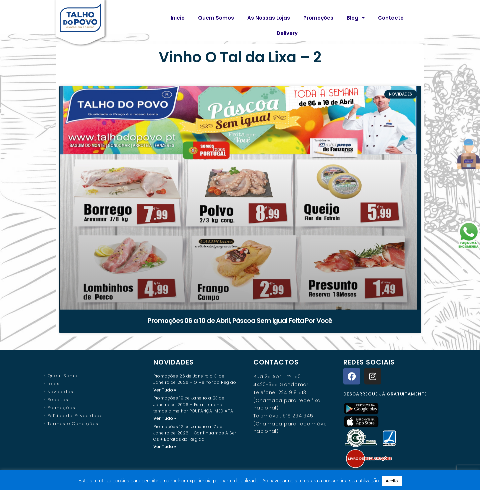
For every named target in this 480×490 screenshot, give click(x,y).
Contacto (391, 17)
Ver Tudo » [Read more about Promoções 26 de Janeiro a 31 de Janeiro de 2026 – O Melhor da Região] (164, 390)
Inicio (178, 17)
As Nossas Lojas (268, 17)
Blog (356, 18)
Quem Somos (216, 17)
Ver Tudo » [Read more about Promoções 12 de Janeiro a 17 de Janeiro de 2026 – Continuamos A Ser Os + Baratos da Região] (164, 447)
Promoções (318, 17)
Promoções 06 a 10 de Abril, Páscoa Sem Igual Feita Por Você (240, 320)
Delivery (287, 33)
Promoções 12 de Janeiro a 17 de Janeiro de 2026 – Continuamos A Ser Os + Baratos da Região (194, 433)
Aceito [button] (392, 480)
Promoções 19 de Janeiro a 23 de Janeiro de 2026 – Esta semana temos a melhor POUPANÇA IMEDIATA (193, 404)
